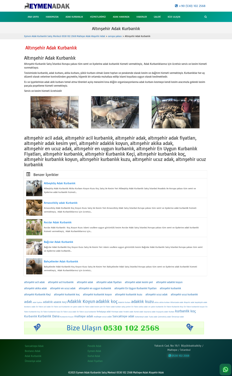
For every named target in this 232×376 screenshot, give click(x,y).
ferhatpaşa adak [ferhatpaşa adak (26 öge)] (104, 311)
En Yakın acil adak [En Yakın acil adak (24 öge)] (43, 306)
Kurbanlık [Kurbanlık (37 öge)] (30, 316)
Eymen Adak (94, 350)
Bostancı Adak (32, 350)
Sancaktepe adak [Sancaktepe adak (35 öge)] (123, 316)
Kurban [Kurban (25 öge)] (171, 311)
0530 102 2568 (179, 354)
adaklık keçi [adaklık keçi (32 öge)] (60, 302)
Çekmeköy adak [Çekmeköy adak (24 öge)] (164, 316)
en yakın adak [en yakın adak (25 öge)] (76, 306)
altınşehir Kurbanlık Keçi (37, 294)
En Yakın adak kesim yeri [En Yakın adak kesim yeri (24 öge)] (92, 306)
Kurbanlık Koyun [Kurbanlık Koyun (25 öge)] (67, 316)
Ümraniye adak (33, 360)
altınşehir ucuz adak (156, 294)
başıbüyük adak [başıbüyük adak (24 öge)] (201, 302)
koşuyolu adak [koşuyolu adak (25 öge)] (162, 311)
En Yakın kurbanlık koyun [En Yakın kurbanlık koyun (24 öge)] (194, 306)
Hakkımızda (52, 16)
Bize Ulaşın (174, 16)
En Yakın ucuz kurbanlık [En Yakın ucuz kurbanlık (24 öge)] (86, 311)
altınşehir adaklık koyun (169, 282)
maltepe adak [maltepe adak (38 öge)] (83, 316)
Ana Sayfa (33, 16)
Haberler (141, 16)
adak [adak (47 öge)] (28, 301)
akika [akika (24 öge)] (156, 302)
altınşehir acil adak (34, 282)
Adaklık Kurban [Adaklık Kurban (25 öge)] (124, 302)
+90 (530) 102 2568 (190, 6)
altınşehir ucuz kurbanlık (184, 294)
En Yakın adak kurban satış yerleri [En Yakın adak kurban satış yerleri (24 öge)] (117, 306)
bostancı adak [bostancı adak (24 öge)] (29, 306)
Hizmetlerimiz (98, 16)
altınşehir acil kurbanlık (61, 282)
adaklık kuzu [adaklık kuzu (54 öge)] (142, 301)
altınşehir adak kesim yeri (139, 282)
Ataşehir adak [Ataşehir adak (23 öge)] (189, 302)
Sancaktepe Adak (34, 345)
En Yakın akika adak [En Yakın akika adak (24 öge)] (139, 306)
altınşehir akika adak (35, 288)
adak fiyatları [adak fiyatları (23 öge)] (37, 302)
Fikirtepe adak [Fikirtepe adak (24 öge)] (117, 311)
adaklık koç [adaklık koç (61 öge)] (107, 301)
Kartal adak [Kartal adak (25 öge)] (138, 311)
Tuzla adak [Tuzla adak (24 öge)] (153, 316)
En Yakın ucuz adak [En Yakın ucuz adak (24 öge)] (68, 311)
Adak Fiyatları (95, 360)
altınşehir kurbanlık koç (67, 294)
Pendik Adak (94, 345)
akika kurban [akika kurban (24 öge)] (164, 302)
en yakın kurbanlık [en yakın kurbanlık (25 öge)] (156, 306)
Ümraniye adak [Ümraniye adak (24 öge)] (178, 316)
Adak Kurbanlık (74, 16)
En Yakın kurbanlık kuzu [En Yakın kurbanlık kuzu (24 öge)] (50, 311)
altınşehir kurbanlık (170, 288)
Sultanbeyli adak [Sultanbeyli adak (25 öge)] (141, 316)
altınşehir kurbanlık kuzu (128, 294)
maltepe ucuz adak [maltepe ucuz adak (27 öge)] (103, 316)
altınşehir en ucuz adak (63, 288)
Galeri (157, 16)
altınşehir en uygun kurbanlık (95, 288)
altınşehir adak (85, 282)
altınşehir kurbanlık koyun (97, 294)
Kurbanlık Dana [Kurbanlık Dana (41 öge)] (48, 316)
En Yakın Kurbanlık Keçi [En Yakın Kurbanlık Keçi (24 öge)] (173, 306)
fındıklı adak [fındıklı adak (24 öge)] (128, 311)
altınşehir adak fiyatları (109, 282)
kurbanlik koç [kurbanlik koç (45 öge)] (185, 311)
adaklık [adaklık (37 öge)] (48, 302)
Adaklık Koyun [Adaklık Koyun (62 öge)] (81, 301)
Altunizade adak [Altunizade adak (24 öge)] (176, 302)
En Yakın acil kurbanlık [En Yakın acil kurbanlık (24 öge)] (60, 306)
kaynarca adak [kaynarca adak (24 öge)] (150, 311)
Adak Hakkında (121, 16)
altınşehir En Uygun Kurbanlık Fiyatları (135, 288)
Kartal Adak (94, 355)
